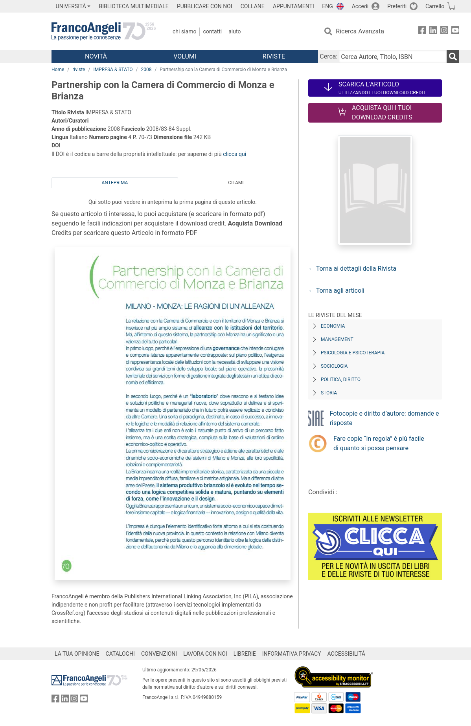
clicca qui (234, 154)
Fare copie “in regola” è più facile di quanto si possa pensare (378, 443)
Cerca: (328, 56)
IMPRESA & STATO (112, 69)
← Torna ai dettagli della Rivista (352, 268)
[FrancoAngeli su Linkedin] (433, 31)
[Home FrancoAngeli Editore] (104, 31)
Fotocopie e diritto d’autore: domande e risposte (384, 418)
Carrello (434, 6)
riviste (78, 69)
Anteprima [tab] (114, 182)
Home (58, 69)
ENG (327, 6)
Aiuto (234, 31)
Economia (333, 326)
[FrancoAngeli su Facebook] (422, 31)
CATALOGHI (120, 654)
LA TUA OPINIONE (77, 654)
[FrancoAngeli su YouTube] (455, 31)
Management (337, 339)
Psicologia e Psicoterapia (353, 353)
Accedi (360, 6)
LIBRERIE (245, 654)
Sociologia (334, 366)
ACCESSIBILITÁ (346, 654)
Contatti (212, 31)
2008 (146, 69)
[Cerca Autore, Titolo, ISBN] (393, 56)
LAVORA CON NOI (205, 654)
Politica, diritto (341, 379)
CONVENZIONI (159, 654)
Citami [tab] (235, 182)
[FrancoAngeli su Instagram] (444, 31)
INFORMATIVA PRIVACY (291, 654)
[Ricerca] (453, 56)
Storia (329, 393)
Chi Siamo (184, 31)
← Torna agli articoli (336, 290)
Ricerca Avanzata (360, 31)
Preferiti (397, 6)
